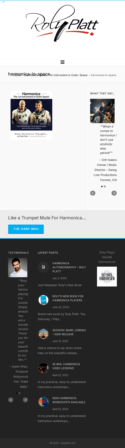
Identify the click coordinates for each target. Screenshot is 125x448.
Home (17, 75)
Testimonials (18, 252)
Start (102, 186)
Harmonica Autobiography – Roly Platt (69, 267)
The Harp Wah (26, 229)
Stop (104, 186)
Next (114, 193)
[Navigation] (62, 62)
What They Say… (102, 93)
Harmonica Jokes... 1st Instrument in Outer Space (56, 75)
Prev (92, 193)
